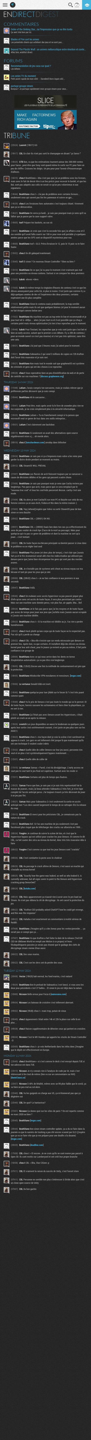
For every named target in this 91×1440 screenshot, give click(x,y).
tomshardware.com (35, 442)
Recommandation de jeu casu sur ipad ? (31, 65)
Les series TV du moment (23, 75)
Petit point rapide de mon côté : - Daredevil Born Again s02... (38, 78)
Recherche (71, 5)
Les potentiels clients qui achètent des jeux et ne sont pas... (37, 42)
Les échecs (15, 68)
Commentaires (21, 24)
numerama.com (58, 994)
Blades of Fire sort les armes (25, 39)
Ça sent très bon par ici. (21, 32)
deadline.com (37, 1145)
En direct (19, 14)
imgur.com (76, 675)
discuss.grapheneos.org (52, 376)
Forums (13, 61)
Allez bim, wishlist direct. (22, 52)
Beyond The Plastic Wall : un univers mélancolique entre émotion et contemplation (49, 49)
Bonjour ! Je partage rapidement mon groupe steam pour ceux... (39, 88)
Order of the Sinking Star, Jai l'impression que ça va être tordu (41, 29)
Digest (47, 14)
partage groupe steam (22, 85)
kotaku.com (29, 888)
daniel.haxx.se (18, 1077)
